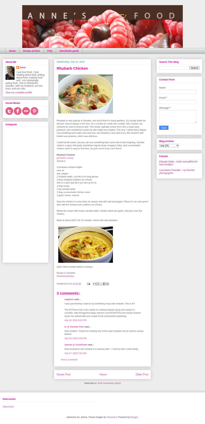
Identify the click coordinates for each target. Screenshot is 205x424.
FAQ (49, 50)
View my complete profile (18, 92)
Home (12, 50)
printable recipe (65, 158)
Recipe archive (31, 50)
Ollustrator (112, 417)
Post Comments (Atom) (109, 383)
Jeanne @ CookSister (75, 344)
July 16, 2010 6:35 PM (75, 338)
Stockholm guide (69, 50)
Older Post (142, 374)
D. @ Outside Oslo (74, 326)
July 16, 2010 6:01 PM (75, 320)
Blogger (134, 417)
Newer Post (64, 374)
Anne (23, 67)
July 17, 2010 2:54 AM (75, 353)
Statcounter (8, 406)
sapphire (69, 299)
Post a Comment (69, 359)
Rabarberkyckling (65, 276)
